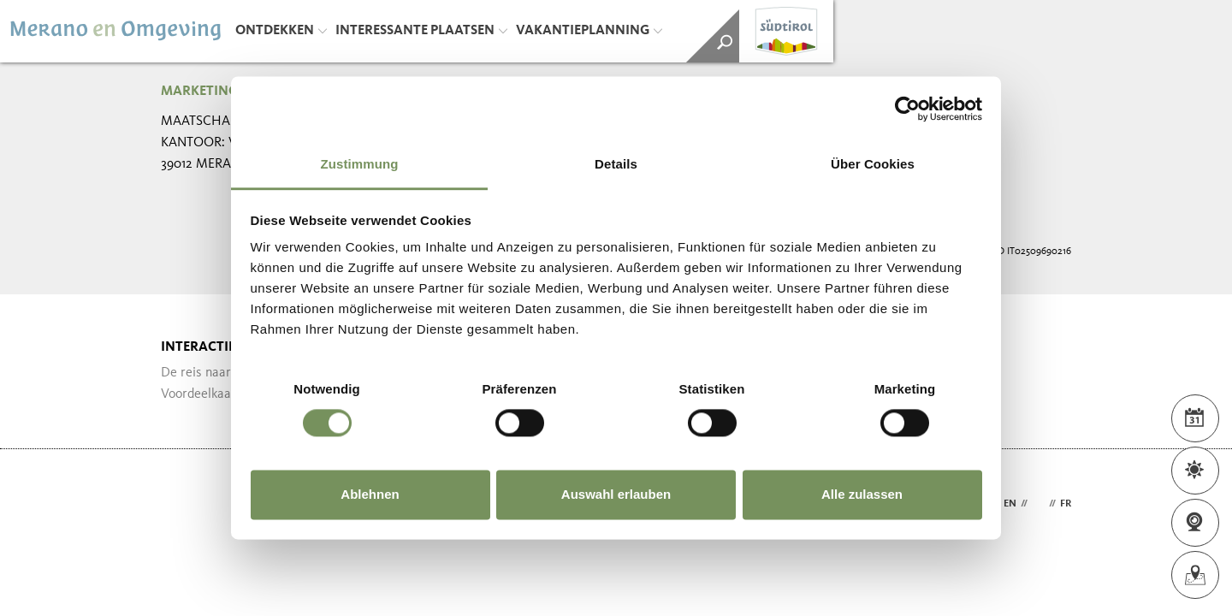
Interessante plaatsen (421, 31)
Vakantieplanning (589, 31)
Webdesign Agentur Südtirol (182, 504)
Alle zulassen (862, 494)
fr (1065, 504)
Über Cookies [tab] (873, 164)
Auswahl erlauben (616, 494)
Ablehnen (370, 494)
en (1010, 504)
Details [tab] (616, 164)
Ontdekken (281, 31)
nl (1038, 504)
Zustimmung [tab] (360, 164)
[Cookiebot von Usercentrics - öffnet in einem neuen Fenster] (907, 108)
